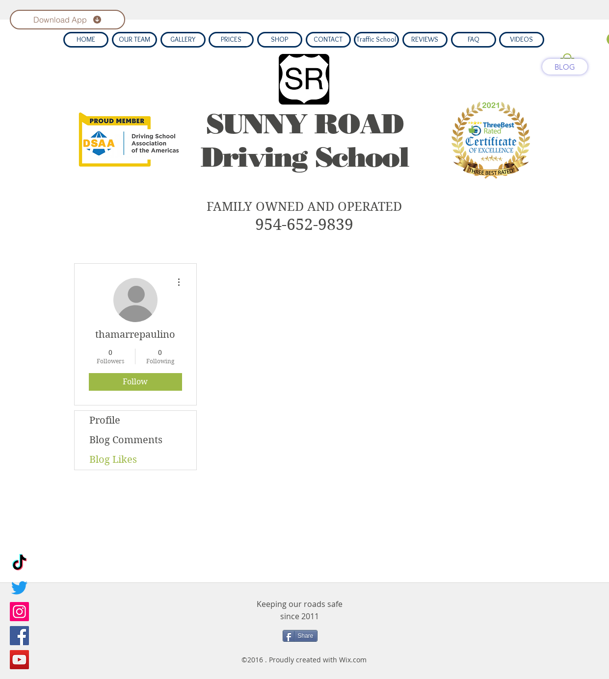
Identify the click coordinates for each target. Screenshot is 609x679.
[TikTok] (19, 563)
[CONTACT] (328, 40)
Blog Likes (113, 459)
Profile (104, 420)
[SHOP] (279, 40)
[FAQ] (473, 40)
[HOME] (85, 40)
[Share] (300, 636)
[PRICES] (231, 40)
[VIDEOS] (521, 40)
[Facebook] (19, 635)
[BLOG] (564, 67)
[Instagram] (19, 611)
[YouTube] (19, 659)
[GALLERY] (183, 40)
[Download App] (67, 19)
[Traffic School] (376, 40)
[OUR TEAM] (134, 40)
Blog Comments (125, 440)
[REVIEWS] (425, 40)
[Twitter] (19, 587)
